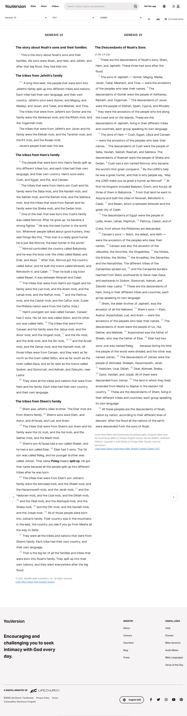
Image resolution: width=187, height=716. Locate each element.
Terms (55, 698)
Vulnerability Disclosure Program (20, 701)
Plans (44, 6)
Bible (33, 6)
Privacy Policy (42, 698)
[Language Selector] (164, 6)
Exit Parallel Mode (174, 19)
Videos (55, 6)
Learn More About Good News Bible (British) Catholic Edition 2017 (127, 448)
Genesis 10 (26, 18)
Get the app (150, 6)
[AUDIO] (149, 19)
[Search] (98, 6)
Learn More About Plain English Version (35, 582)
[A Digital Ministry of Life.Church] (93, 689)
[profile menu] (176, 6)
